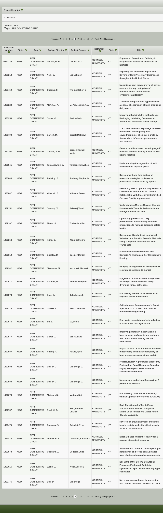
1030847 (7, 193)
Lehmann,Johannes (79, 438)
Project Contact (79, 50)
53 (88, 39)
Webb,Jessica (76, 467)
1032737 (7, 410)
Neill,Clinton (75, 75)
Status (21, 50)
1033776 (7, 482)
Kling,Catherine (77, 240)
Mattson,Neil (75, 395)
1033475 (7, 425)
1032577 (7, 336)
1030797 (7, 151)
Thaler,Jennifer (77, 223)
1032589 (7, 381)
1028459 (7, 90)
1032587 (7, 351)
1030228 (7, 105)
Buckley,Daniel (77, 255)
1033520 (7, 438)
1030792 (7, 135)
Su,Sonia (74, 321)
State (111, 50)
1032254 (7, 240)
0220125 (7, 61)
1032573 (7, 295)
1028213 (7, 75)
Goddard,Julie (76, 452)
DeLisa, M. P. (75, 61)
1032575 (7, 321)
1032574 (7, 308)
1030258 (7, 118)
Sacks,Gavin (75, 118)
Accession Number (8, 48)
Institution (99, 49)
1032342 (7, 268)
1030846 (7, 178)
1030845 (7, 165)
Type (36, 50)
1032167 (7, 223)
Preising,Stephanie (79, 178)
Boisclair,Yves (76, 425)
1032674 (7, 395)
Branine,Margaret (78, 281)
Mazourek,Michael (78, 268)
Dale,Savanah (76, 295)
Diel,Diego (74, 482)
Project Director (56, 50)
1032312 (7, 255)
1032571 (7, 281)
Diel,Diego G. (76, 366)
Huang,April (75, 351)
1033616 (7, 467)
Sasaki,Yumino (77, 308)
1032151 (7, 208)
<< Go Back (9, 17)
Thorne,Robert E (77, 90)
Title (139, 50)
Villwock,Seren (77, 193)
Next (97, 39)
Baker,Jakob (75, 336)
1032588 (7, 366)
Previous (54, 39)
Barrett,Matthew (77, 135)
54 (92, 39)
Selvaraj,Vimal (76, 208)
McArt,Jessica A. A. (79, 105)
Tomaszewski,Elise (79, 165)
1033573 (7, 452)
